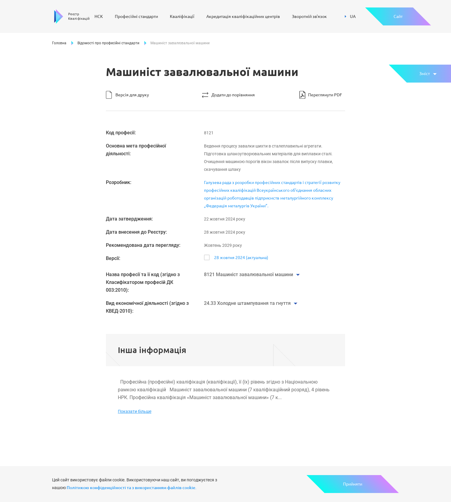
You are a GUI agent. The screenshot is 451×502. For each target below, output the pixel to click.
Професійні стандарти (136, 16)
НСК (99, 16)
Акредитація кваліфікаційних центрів (243, 16)
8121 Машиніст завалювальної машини (248, 274)
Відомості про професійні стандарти (108, 43)
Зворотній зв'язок (309, 16)
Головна (59, 43)
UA (350, 16)
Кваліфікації (182, 16)
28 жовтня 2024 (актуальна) (241, 257)
